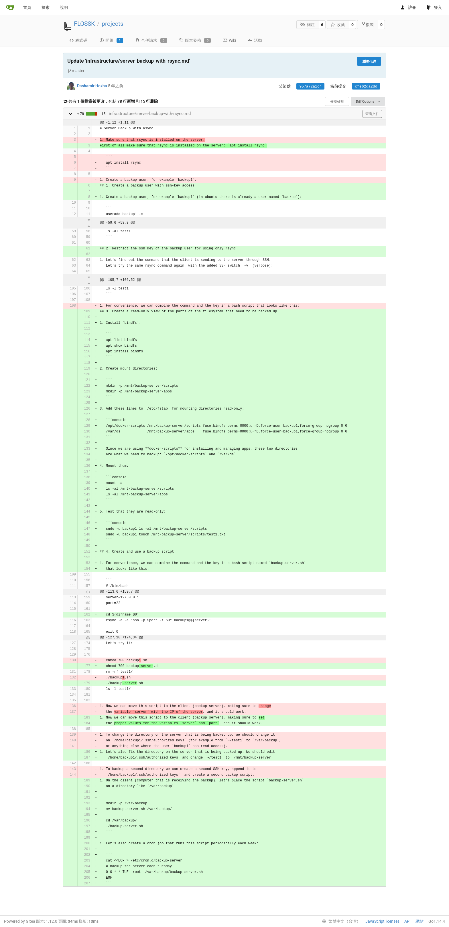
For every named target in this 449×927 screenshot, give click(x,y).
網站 (419, 921)
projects (112, 23)
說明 (64, 7)
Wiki (229, 40)
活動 (255, 40)
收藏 (337, 24)
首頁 (27, 7)
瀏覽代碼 (369, 61)
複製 (367, 24)
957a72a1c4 (310, 86)
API (407, 921)
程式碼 (78, 40)
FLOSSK (84, 23)
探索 (46, 7)
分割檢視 (337, 102)
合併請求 (151, 40)
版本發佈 (195, 40)
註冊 (408, 7)
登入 (434, 7)
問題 (111, 40)
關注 (307, 24)
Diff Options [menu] (368, 102)
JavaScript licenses (382, 921)
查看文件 (372, 114)
